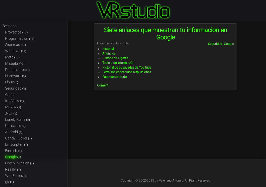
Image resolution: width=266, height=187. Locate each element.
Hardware (15, 76)
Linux (11, 82)
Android (13, 132)
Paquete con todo (114, 77)
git (9, 182)
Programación (19, 38)
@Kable (177, 171)
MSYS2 (13, 107)
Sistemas (15, 45)
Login (263, 3)
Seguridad (15, 88)
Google (13, 157)
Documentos (17, 70)
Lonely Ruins (17, 119)
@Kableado (154, 171)
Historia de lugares (115, 58)
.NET (11, 113)
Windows (15, 51)
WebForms (16, 175)
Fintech (13, 151)
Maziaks (14, 63)
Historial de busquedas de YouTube (126, 67)
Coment (102, 85)
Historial (108, 49)
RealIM (13, 169)
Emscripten (16, 144)
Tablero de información (118, 63)
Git (9, 94)
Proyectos (16, 32)
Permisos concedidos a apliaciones (126, 72)
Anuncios (109, 53)
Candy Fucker (18, 138)
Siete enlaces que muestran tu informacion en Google (165, 33)
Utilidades (15, 126)
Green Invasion (19, 163)
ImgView (14, 101)
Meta (12, 57)
